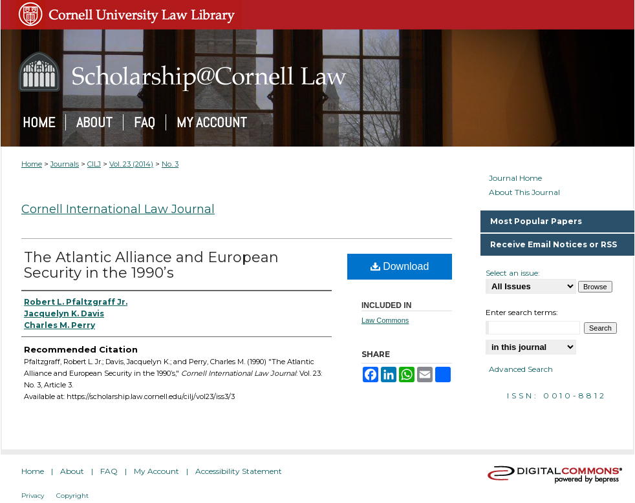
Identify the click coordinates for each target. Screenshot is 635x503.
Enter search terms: (522, 312)
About (72, 471)
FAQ (109, 471)
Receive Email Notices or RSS (553, 244)
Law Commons (385, 320)
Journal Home (515, 178)
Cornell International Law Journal (118, 209)
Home (31, 164)
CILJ (94, 164)
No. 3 (170, 164)
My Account (156, 471)
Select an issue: (513, 273)
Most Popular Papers (536, 221)
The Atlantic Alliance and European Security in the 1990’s (151, 265)
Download (400, 266)
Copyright (72, 495)
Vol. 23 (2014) (131, 164)
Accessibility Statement (238, 471)
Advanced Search (521, 369)
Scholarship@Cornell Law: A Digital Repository (317, 71)
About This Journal (524, 192)
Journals (64, 164)
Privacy (32, 495)
